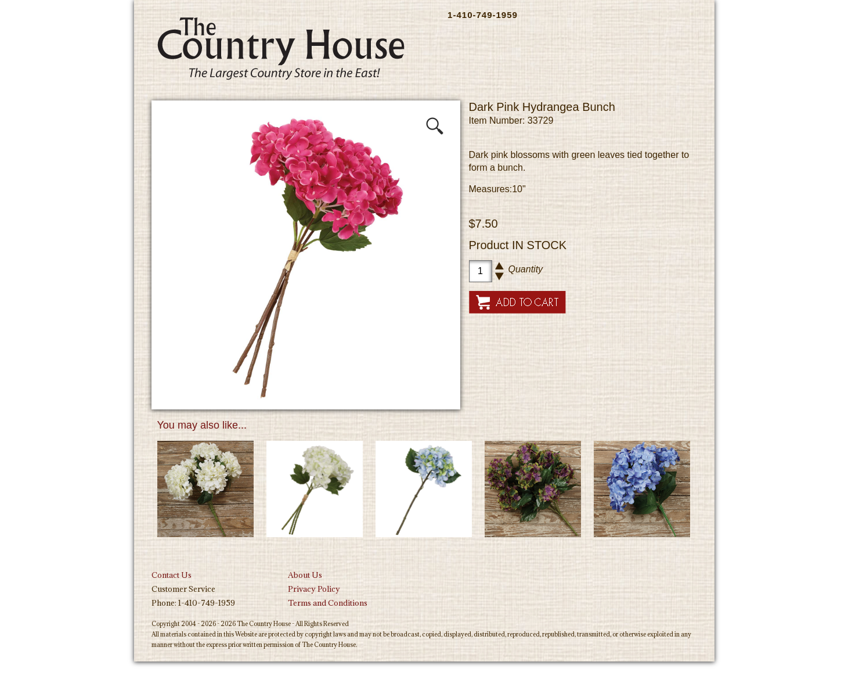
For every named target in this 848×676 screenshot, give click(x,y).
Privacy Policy (314, 589)
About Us (305, 575)
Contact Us (171, 575)
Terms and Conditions (327, 603)
